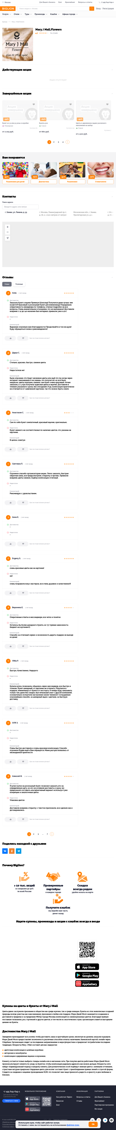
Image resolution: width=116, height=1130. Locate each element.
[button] (2, 170)
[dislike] (22, 338)
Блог (60, 2)
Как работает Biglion (64, 1097)
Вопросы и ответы (85, 2)
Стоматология (100, 182)
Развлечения (72, 182)
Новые (7, 284)
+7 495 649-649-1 (107, 2)
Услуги (7, 14)
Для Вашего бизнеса (47, 2)
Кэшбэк (55, 14)
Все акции (98, 1109)
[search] (91, 9)
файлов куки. (73, 1125)
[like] (10, 338)
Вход (98, 8)
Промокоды (41, 14)
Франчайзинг (70, 2)
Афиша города (70, 14)
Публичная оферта (8, 1127)
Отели (18, 14)
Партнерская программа (104, 1105)
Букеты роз (43, 123)
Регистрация (108, 8)
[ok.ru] (99, 1120)
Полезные (19, 284)
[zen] (111, 1120)
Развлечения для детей (15, 182)
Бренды (4, 22)
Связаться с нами (11, 1101)
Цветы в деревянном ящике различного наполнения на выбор (91, 124)
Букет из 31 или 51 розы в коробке (15, 123)
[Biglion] (9, 8)
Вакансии (59, 1101)
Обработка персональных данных (13, 1122)
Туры (29, 14)
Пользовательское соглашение (12, 1124)
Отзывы (79, 1101)
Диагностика (44, 182)
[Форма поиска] (55, 8)
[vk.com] (92, 1120)
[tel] (105, 1120)
